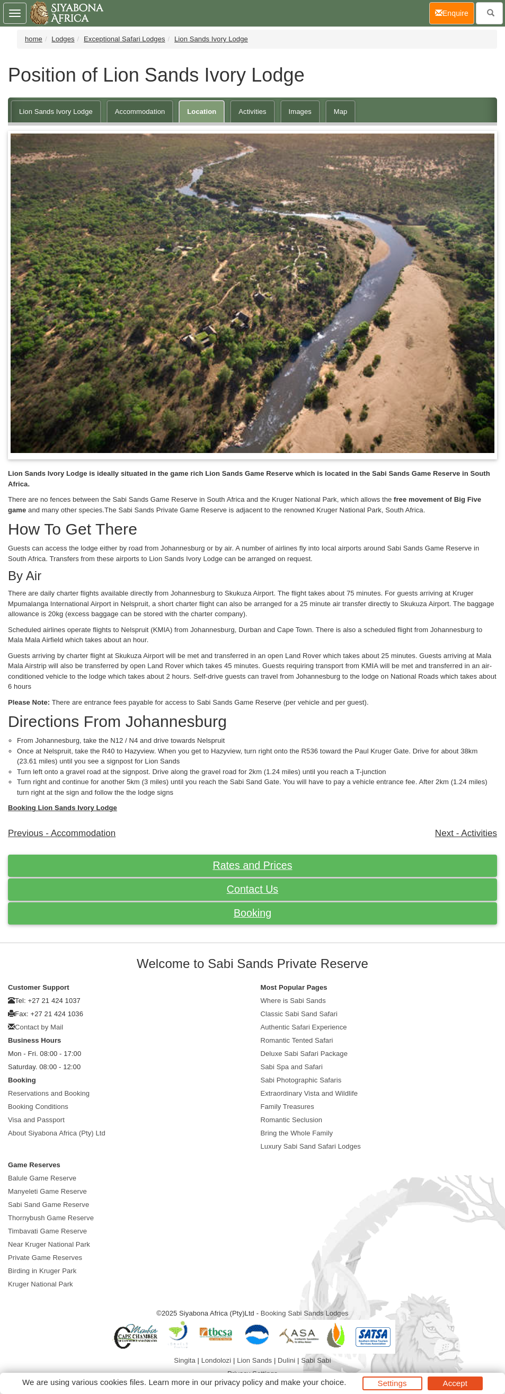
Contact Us (252, 889)
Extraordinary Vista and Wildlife (309, 1093)
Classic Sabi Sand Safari (299, 1014)
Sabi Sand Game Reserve (48, 1205)
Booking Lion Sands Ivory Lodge (62, 808)
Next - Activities (466, 833)
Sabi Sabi (316, 1360)
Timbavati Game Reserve (47, 1231)
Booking (252, 913)
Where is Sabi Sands (293, 1001)
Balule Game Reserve (42, 1178)
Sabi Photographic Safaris (301, 1080)
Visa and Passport (36, 1120)
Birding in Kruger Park (42, 1271)
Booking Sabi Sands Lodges (305, 1313)
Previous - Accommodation (62, 833)
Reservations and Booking (49, 1093)
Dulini (286, 1360)
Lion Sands (254, 1360)
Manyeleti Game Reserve (47, 1191)
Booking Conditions (38, 1107)
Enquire (454, 12)
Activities (252, 112)
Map (341, 112)
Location (201, 112)
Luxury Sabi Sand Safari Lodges (311, 1146)
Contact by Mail (39, 1027)
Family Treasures (287, 1107)
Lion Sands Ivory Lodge (211, 39)
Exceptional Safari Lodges (124, 39)
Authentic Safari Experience (304, 1027)
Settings (392, 1383)
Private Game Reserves (45, 1258)
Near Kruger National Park (49, 1244)
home (33, 39)
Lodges (62, 39)
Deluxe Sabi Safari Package (304, 1054)
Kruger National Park (40, 1284)
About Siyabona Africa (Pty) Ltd (56, 1133)
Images (300, 112)
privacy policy (239, 1382)
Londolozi (216, 1360)
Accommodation (140, 112)
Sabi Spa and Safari (292, 1067)
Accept (455, 1383)
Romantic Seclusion (292, 1120)
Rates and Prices (252, 865)
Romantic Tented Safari (297, 1040)
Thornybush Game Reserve (51, 1218)
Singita (184, 1360)
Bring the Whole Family (297, 1133)
